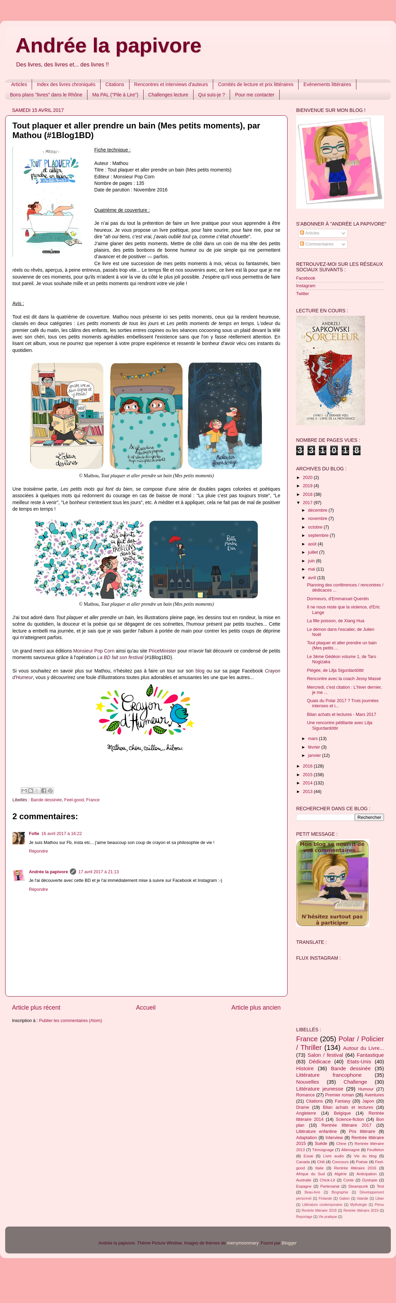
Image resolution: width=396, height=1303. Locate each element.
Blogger (289, 1243)
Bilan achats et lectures (348, 1107)
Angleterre (306, 1113)
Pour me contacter (254, 94)
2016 (308, 766)
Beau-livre (312, 1192)
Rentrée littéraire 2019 (360, 1210)
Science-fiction (350, 1119)
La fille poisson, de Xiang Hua (335, 620)
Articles (19, 84)
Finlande (325, 1198)
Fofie (34, 833)
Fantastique (370, 1055)
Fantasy (342, 1101)
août (313, 544)
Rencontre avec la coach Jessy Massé (344, 678)
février (315, 747)
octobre (316, 527)
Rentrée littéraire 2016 (355, 1168)
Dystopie (369, 1180)
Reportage (304, 1217)
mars (313, 738)
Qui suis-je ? (211, 94)
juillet (313, 552)
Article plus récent (36, 1007)
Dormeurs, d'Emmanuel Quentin (338, 598)
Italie (319, 1168)
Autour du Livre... (363, 1048)
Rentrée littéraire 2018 (319, 1210)
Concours (340, 1162)
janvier (315, 755)
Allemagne (350, 1150)
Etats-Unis (359, 1061)
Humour (366, 1089)
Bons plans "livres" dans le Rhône (46, 94)
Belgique (342, 1113)
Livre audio (333, 1156)
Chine (341, 1144)
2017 (308, 502)
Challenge (355, 1082)
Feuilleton (375, 1150)
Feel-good (74, 800)
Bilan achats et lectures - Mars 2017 (341, 714)
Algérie (341, 1174)
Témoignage (323, 1150)
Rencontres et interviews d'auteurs (171, 84)
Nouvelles (307, 1082)
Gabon (344, 1198)
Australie (303, 1180)
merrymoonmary (242, 1243)
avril (312, 577)
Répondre (38, 851)
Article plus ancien (256, 1007)
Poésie (362, 1162)
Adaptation (306, 1137)
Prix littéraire (362, 1131)
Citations (114, 84)
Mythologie (358, 1205)
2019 (308, 485)
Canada (303, 1162)
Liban (379, 1198)
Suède (321, 1143)
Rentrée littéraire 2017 (347, 1125)
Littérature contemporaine (322, 1205)
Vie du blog (365, 1156)
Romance (305, 1095)
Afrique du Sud (310, 1174)
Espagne (304, 1186)
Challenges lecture (168, 94)
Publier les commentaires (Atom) (70, 1020)
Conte (348, 1180)
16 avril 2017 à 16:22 (61, 833)
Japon (368, 1101)
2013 (308, 791)
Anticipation (366, 1174)
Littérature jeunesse (319, 1089)
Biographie (340, 1192)
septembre (319, 535)
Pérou (379, 1205)
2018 (308, 494)
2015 (308, 774)
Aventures (374, 1095)
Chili (321, 1162)
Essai (308, 1156)
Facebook (305, 278)
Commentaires (316, 244)
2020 (308, 477)
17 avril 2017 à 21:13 (98, 871)
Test (380, 1186)
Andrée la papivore (108, 45)
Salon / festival (325, 1055)
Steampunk (358, 1186)
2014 (308, 783)
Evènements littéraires (327, 84)
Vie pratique (328, 1217)
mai (312, 569)
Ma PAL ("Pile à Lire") (115, 94)
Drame (302, 1107)
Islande (362, 1198)
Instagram (305, 285)
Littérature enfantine (316, 1131)
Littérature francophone (329, 1075)
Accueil (146, 1007)
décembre (318, 510)
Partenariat (329, 1186)
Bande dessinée (46, 800)
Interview (334, 1137)
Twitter (302, 293)
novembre (318, 518)
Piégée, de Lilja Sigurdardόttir (335, 670)
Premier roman (339, 1095)
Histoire (305, 1068)
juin (312, 561)
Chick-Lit (327, 1180)
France (93, 800)
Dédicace (320, 1061)
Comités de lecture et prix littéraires (255, 84)
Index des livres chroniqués (66, 84)
